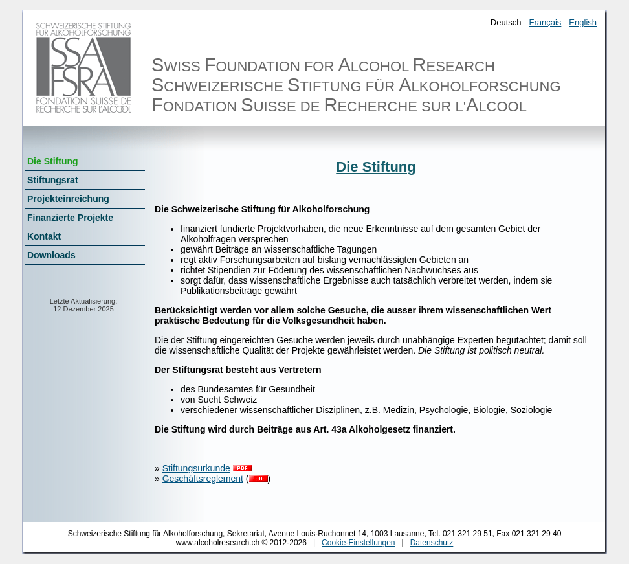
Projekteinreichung (68, 199)
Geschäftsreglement (202, 478)
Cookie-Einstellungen (358, 542)
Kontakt (44, 236)
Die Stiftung (52, 161)
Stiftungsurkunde (196, 468)
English (583, 22)
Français (545, 22)
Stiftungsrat (52, 180)
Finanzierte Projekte (70, 217)
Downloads (51, 255)
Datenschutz (432, 542)
